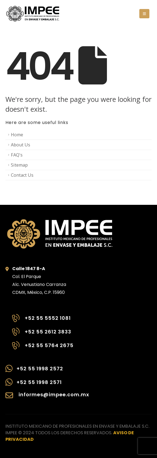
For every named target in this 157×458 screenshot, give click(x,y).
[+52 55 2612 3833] (42, 334)
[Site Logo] (32, 13)
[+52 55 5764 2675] (42, 348)
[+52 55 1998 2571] (47, 385)
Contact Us (22, 175)
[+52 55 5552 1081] (42, 321)
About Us (20, 145)
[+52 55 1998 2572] (47, 371)
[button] (144, 13)
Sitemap (19, 165)
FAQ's (17, 155)
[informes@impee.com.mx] (47, 398)
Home (17, 135)
